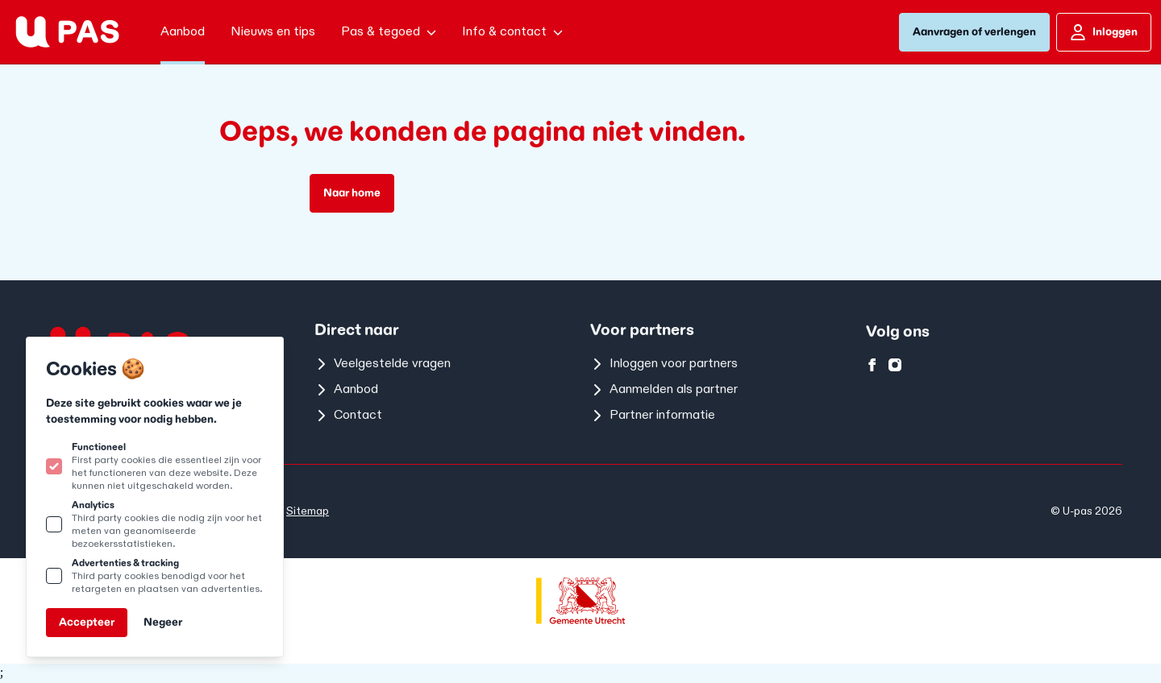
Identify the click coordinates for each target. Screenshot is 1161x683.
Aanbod (346, 389)
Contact (348, 415)
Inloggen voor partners (664, 363)
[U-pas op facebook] (872, 365)
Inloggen (1104, 32)
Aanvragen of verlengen (974, 31)
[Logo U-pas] (67, 31)
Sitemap (307, 511)
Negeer (163, 622)
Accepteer (86, 622)
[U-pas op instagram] (895, 365)
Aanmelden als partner (664, 389)
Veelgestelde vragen (382, 363)
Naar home (352, 193)
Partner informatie (652, 415)
